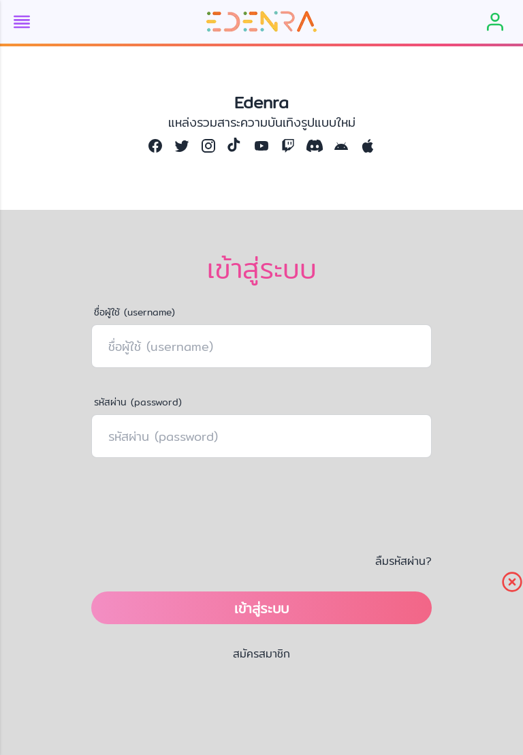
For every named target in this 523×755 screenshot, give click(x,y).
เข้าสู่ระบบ (261, 608)
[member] (495, 21)
